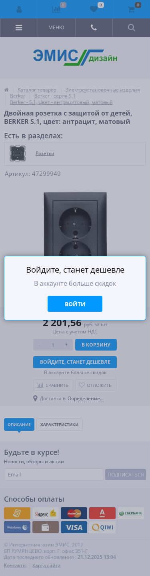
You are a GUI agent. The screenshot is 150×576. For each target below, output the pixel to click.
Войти (75, 304)
